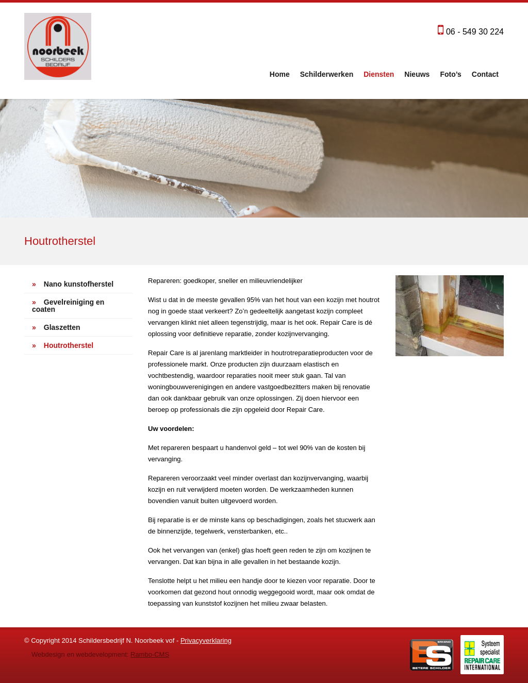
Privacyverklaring (206, 640)
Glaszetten (56, 327)
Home (280, 74)
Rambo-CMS (149, 654)
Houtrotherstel (62, 345)
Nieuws (417, 74)
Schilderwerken (327, 74)
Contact (485, 74)
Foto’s (450, 74)
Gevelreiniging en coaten (68, 305)
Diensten (379, 74)
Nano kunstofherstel (72, 284)
